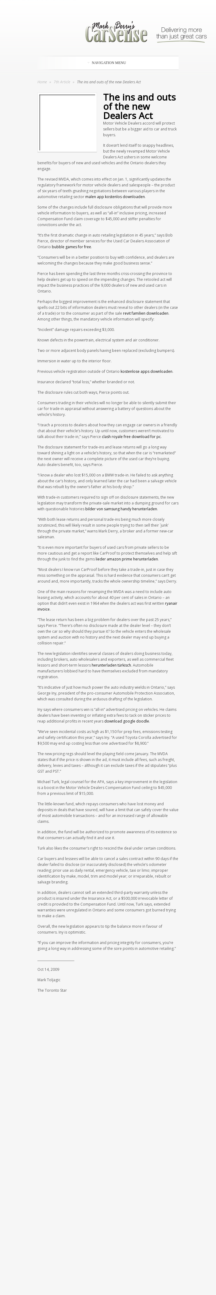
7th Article (62, 82)
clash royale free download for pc (131, 436)
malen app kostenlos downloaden (115, 196)
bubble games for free (71, 246)
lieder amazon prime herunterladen (127, 559)
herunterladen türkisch (111, 665)
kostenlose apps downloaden (146, 371)
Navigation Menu (107, 63)
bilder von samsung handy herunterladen (121, 509)
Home (42, 82)
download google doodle (126, 721)
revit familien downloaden (145, 313)
